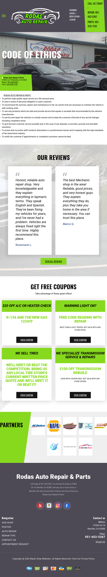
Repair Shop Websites (40, 559)
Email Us (100, 542)
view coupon (26, 340)
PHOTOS (6, 527)
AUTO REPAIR (9, 531)
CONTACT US (9, 540)
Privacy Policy (87, 559)
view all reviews (53, 261)
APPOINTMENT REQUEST (15, 544)
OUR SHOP (7, 522)
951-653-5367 (46, 484)
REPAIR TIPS (8, 535)
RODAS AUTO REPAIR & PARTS (17, 95)
